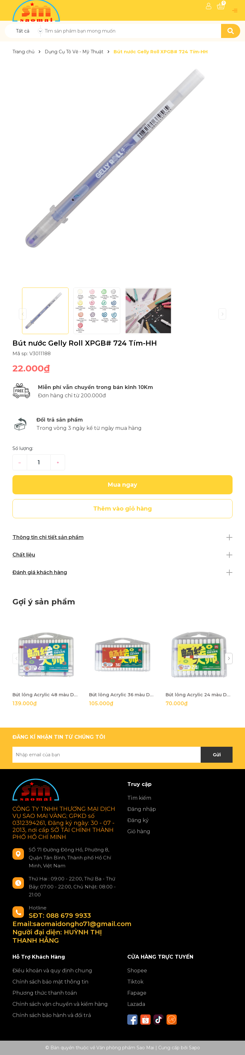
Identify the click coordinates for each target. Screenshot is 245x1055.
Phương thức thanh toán (44, 993)
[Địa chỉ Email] (122, 755)
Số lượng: (22, 448)
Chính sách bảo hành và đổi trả (51, 1015)
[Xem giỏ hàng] (221, 6)
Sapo (194, 1048)
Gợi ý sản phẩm (43, 601)
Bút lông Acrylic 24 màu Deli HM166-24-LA (199, 695)
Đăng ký (138, 820)
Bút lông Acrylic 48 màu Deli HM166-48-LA (45, 695)
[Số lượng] (38, 462)
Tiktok (135, 982)
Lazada (136, 1004)
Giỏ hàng (138, 831)
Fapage (136, 993)
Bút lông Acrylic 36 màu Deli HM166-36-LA (122, 695)
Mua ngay (122, 484)
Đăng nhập (141, 809)
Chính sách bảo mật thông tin (50, 982)
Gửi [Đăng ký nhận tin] (217, 755)
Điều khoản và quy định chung (52, 971)
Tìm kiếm (139, 798)
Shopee (137, 971)
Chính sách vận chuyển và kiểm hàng (60, 1004)
